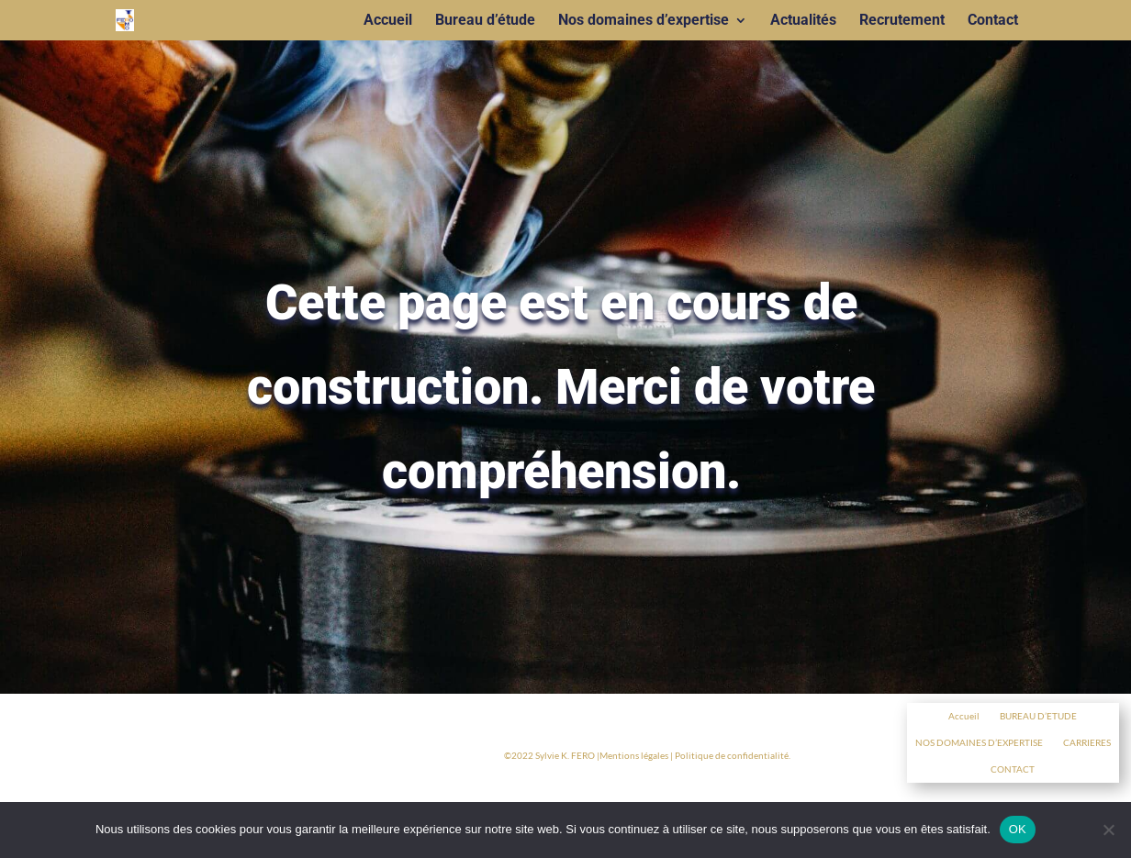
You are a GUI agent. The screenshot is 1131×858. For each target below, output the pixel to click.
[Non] (1108, 829)
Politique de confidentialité (732, 755)
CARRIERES (1087, 742)
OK (1017, 829)
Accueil (388, 21)
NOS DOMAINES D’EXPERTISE (979, 742)
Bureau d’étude (485, 21)
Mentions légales (633, 755)
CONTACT (1013, 768)
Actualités (803, 21)
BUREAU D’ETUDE (1038, 715)
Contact (993, 21)
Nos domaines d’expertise (643, 21)
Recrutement (902, 21)
